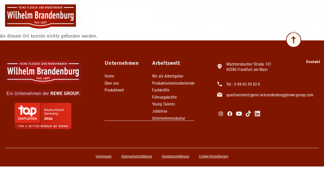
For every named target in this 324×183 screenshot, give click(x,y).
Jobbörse (233, 16)
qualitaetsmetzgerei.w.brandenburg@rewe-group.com (270, 91)
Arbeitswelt (196, 16)
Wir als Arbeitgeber (168, 76)
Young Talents (163, 104)
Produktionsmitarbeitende (173, 83)
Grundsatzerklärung (175, 156)
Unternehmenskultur (168, 118)
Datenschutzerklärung (136, 156)
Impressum (103, 156)
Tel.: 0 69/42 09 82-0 (244, 82)
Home (163, 16)
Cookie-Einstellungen (214, 156)
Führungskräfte (164, 97)
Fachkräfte (161, 90)
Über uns (307, 16)
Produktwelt (269, 16)
